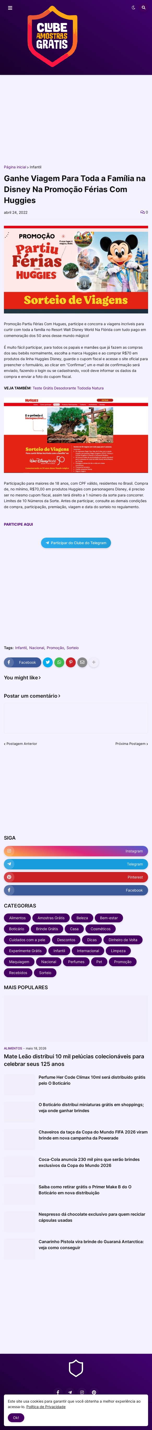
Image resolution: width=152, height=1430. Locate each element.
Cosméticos (100, 929)
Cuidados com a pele (27, 939)
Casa (74, 929)
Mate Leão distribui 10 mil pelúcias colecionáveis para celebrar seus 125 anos (74, 1060)
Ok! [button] (16, 1417)
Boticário (16, 929)
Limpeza (118, 950)
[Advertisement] (76, 119)
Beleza (82, 918)
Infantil (35, 167)
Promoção (55, 648)
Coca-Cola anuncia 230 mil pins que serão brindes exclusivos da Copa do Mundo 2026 (89, 1162)
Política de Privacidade (46, 1406)
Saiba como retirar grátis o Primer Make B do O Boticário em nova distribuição (85, 1189)
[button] (10, 8)
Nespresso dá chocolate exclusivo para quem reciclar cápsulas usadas (92, 1217)
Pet (99, 961)
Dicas (92, 939)
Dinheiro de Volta (123, 939)
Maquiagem (19, 961)
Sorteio (73, 648)
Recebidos (18, 972)
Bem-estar (109, 918)
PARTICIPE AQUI (18, 524)
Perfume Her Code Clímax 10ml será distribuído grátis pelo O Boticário (92, 1080)
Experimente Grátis (25, 950)
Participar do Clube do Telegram (76, 543)
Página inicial (15, 167)
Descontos (66, 939)
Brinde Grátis (47, 929)
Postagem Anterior (22, 743)
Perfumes (76, 961)
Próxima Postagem (130, 743)
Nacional (36, 648)
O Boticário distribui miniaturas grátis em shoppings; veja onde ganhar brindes (91, 1107)
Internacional (88, 950)
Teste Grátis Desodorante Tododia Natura (68, 388)
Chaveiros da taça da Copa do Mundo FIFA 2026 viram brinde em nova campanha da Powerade (93, 1134)
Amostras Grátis (51, 918)
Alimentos (17, 918)
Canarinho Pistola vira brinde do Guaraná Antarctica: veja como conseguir (91, 1244)
